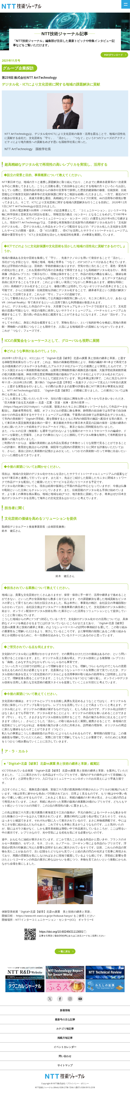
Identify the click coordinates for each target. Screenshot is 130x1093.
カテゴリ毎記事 (65, 1028)
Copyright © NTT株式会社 (53, 1083)
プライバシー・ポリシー (78, 1083)
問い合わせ (65, 1056)
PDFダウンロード (113, 54)
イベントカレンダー (65, 1047)
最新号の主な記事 (65, 1019)
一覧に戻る (64, 951)
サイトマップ (65, 1065)
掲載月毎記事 (65, 1037)
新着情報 (65, 1010)
